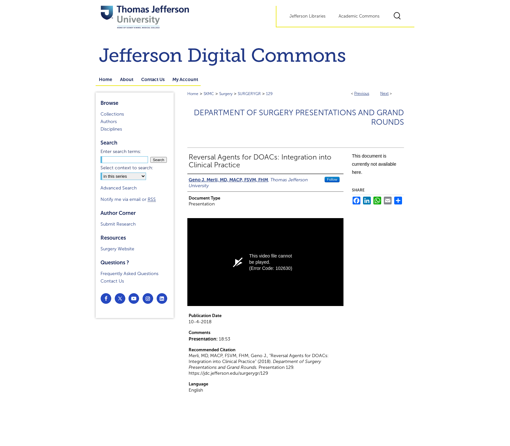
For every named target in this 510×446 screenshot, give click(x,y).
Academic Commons (359, 16)
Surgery (226, 93)
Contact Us (112, 281)
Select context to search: (127, 167)
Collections (112, 114)
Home (192, 93)
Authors (109, 121)
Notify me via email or (128, 199)
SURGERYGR (249, 93)
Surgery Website (117, 248)
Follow (332, 179)
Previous (361, 93)
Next (384, 93)
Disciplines (111, 129)
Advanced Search (119, 188)
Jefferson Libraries (307, 16)
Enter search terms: (121, 151)
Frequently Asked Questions (129, 273)
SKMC (209, 93)
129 (269, 93)
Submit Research (118, 224)
